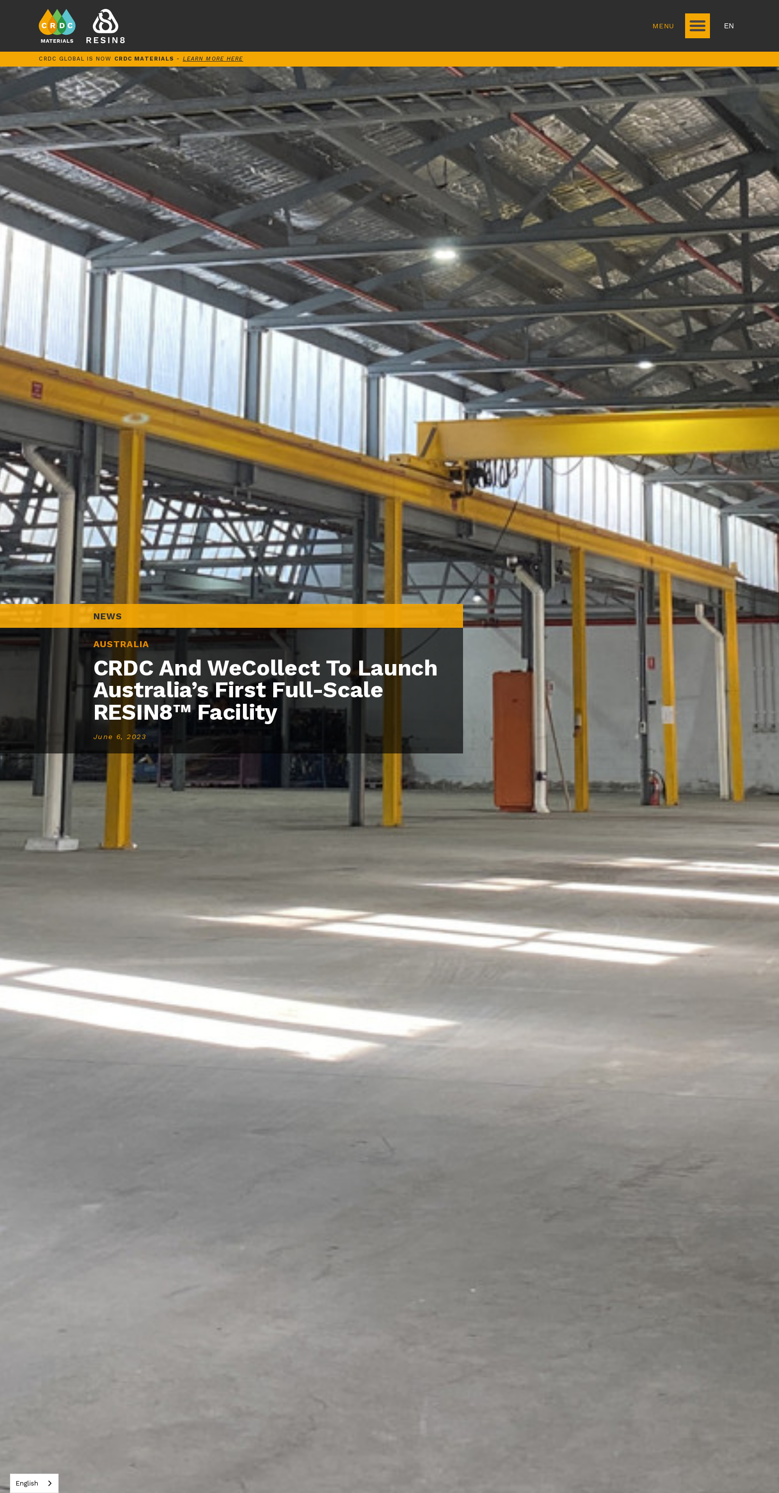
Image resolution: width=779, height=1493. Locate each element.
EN (729, 26)
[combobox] (34, 1483)
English (26, 1483)
